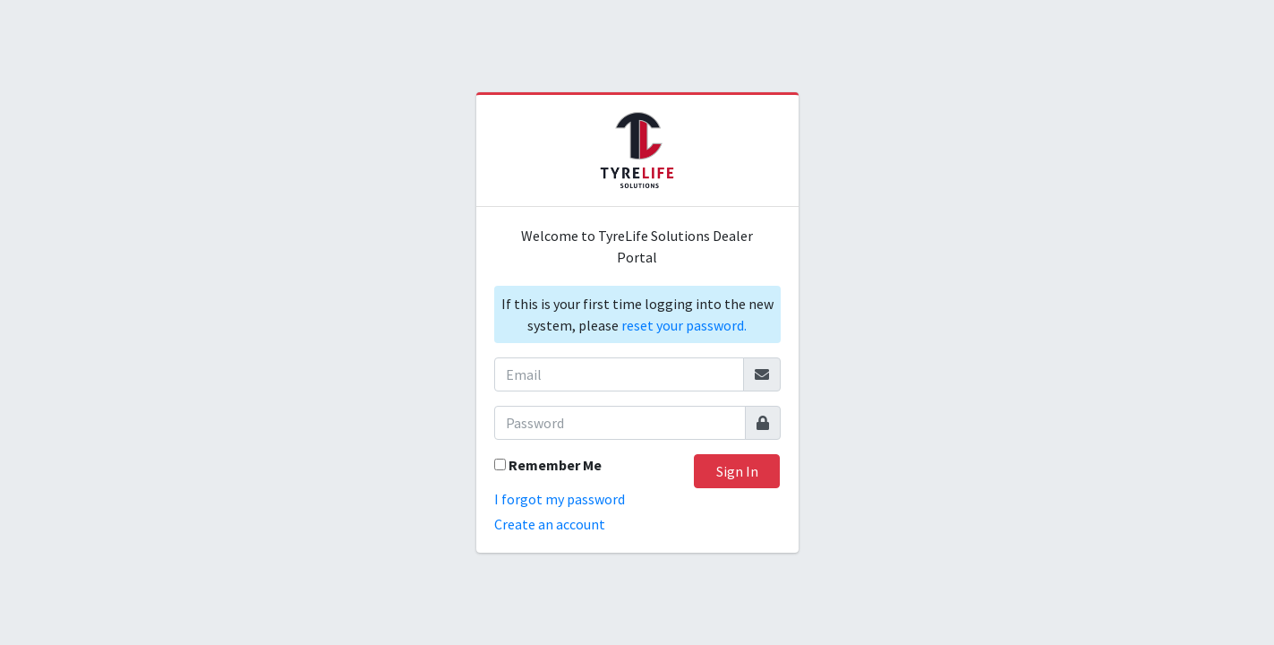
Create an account (549, 524)
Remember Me (555, 465)
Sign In (737, 471)
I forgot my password (559, 499)
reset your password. (684, 325)
